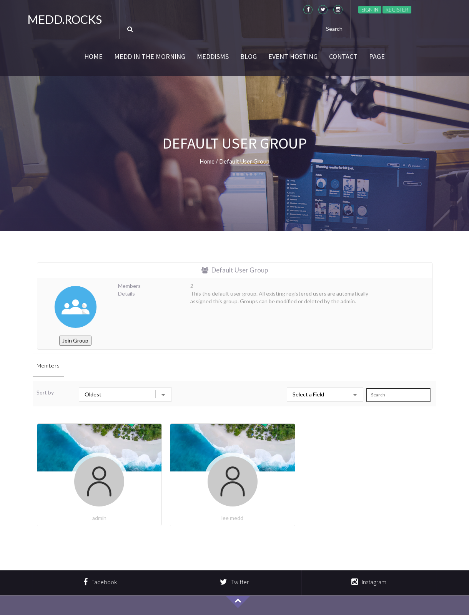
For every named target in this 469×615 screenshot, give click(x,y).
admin (99, 518)
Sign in (369, 10)
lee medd (232, 518)
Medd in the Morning (149, 56)
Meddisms (213, 56)
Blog (248, 56)
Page (377, 56)
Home (93, 56)
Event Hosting (293, 56)
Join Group (75, 340)
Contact (343, 56)
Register (397, 10)
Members (48, 365)
